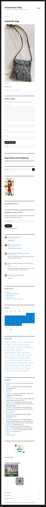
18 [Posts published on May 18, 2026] (11, 322)
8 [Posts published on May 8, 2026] (28, 316)
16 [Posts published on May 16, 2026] (32, 319)
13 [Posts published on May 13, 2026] (19, 319)
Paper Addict (9, 417)
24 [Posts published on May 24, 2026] (6, 324)
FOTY (6, 355)
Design (13, 350)
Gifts (10, 355)
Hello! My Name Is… (9, 498)
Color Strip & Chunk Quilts (23, 344)
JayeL (9, 237)
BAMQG (26, 342)
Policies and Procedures (17, 502)
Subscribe (8, 226)
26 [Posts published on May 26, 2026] (15, 324)
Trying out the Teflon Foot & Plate (20, 253)
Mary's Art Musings (10, 410)
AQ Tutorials (8, 495)
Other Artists (8, 362)
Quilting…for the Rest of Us (12, 429)
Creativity (7, 350)
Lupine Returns (9, 297)
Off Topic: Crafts (27, 360)
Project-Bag (8, 365)
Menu (38, 8)
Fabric (18, 352)
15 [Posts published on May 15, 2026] (28, 319)
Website (7, 135)
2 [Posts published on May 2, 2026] (32, 314)
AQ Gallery (7, 492)
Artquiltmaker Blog (13, 7)
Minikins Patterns (9, 360)
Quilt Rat (8, 426)
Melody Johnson (10, 414)
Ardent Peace (9, 390)
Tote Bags (27, 368)
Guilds (22, 355)
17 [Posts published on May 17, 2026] (6, 322)
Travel (6, 370)
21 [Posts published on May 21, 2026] (23, 322)
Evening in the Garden (11, 402)
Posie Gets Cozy (9, 424)
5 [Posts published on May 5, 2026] (15, 316)
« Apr (10, 329)
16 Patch (7, 342)
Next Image (7, 16)
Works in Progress (23, 370)
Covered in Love (10, 393)
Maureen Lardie (10, 412)
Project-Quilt (15, 365)
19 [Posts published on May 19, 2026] (15, 322)
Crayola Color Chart (10, 398)
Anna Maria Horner (10, 383)
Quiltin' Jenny (9, 428)
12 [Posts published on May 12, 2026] (15, 319)
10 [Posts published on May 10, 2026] (6, 319)
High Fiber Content (10, 403)
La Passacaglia (20, 357)
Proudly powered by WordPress (30, 502)
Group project (16, 355)
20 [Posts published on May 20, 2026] (19, 322)
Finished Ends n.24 (10, 295)
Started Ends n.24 (16, 237)
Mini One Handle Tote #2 (18, 275)
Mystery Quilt (18, 360)
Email (6, 129)
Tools (22, 368)
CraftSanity (8, 397)
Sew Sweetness (16, 368)
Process (31, 362)
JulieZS (9, 245)
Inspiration (12, 357)
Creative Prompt (29, 347)
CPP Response (19, 347)
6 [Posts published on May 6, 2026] (19, 316)
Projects (22, 365)
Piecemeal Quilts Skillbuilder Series (14, 419)
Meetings (27, 357)
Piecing (14, 362)
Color (14, 344)
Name (6, 123)
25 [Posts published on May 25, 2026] (11, 324)
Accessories (20, 342)
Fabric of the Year (26, 352)
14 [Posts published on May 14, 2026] (24, 319)
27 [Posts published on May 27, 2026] (19, 324)
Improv (7, 357)
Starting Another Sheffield (12, 293)
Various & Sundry (13, 370)
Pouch (26, 362)
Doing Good (19, 350)
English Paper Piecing (10, 352)
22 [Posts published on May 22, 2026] (28, 322)
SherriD (8, 433)
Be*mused (8, 391)
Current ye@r (9, 144)
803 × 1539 (18, 90)
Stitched (8, 292)
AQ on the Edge (9, 386)
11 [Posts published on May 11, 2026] (11, 319)
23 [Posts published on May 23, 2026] (32, 322)
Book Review (8, 344)
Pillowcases (20, 362)
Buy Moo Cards (9, 457)
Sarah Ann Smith (10, 431)
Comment (7, 105)
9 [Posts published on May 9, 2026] (32, 316)
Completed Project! (10, 347)
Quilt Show (8, 368)
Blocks (31, 342)
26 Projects (13, 342)
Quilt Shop (28, 365)
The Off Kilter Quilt (10, 435)
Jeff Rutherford (9, 407)
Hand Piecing (28, 355)
